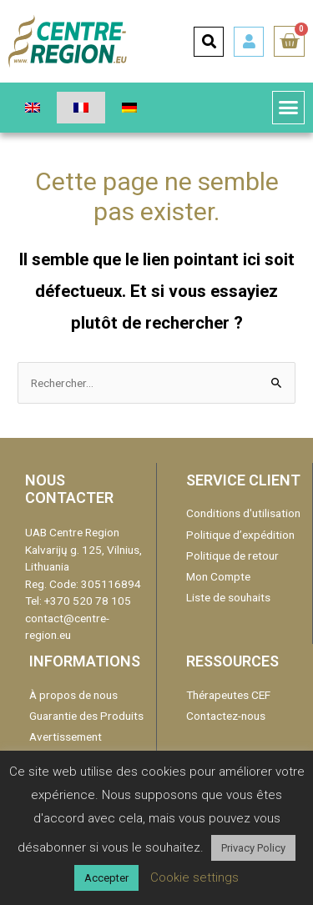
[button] (288, 107)
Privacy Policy (253, 848)
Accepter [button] (106, 878)
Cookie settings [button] (194, 877)
